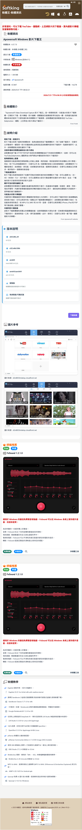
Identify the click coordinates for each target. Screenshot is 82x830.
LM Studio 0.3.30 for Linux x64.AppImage (24, 721)
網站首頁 (27, 803)
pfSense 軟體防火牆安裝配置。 (19, 736)
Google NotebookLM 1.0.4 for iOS (21, 711)
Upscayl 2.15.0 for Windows (19, 781)
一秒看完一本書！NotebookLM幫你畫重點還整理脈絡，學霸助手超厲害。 (34, 707)
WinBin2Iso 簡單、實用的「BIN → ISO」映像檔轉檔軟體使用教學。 (32, 755)
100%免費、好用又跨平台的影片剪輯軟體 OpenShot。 (27, 726)
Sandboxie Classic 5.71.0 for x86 (21, 702)
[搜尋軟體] (46, 6)
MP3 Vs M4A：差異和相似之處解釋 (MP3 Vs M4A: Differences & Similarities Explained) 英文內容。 (42, 765)
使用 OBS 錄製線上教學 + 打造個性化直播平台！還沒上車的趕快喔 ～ (33, 745)
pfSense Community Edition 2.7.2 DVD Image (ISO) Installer (30, 740)
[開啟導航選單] (78, 3)
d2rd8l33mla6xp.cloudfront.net (25, 378)
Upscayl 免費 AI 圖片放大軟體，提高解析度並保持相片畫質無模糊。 (32, 777)
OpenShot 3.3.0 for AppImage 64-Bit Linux (24, 730)
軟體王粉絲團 (57, 803)
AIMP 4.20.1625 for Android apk (20, 771)
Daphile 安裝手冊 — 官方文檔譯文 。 (21, 688)
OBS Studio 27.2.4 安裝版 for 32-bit (21, 749)
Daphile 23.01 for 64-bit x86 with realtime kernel (26, 692)
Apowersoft (17, 80)
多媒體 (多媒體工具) (19, 49)
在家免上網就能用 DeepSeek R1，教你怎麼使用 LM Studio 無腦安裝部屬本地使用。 (38, 717)
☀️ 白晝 (73, 2)
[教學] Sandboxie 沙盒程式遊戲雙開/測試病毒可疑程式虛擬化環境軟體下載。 (35, 697)
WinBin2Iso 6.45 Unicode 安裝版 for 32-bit (24, 759)
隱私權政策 (41, 803)
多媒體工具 (74, 551)
